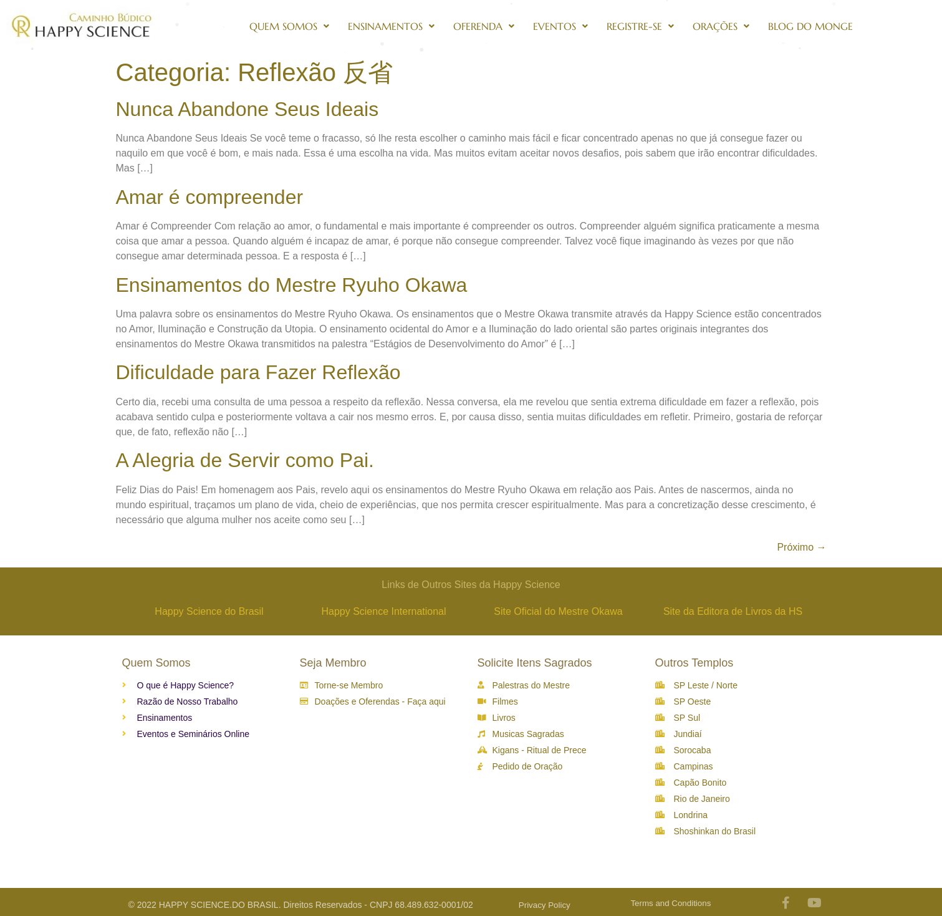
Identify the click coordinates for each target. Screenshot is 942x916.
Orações (721, 26)
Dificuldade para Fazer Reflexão (258, 372)
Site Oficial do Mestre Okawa (558, 611)
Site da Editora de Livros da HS (732, 611)
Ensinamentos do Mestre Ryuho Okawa (292, 285)
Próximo (801, 547)
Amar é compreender (210, 197)
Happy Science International (383, 611)
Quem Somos (289, 26)
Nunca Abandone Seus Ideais (247, 109)
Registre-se (640, 26)
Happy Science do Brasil (209, 611)
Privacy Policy (544, 905)
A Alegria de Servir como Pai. (245, 460)
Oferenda (483, 26)
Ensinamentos (391, 26)
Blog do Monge (810, 26)
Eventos (560, 26)
